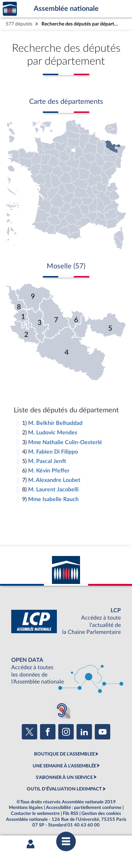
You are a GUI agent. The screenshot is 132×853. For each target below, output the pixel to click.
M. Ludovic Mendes (52, 432)
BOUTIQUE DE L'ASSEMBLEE (64, 754)
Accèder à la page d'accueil (10, 9)
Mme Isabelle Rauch (53, 499)
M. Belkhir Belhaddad (55, 423)
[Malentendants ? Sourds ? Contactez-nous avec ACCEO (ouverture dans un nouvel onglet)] (61, 710)
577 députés (19, 24)
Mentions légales (26, 807)
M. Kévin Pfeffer (49, 471)
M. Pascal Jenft (47, 461)
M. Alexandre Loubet (54, 480)
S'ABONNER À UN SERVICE (64, 777)
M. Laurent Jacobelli (53, 489)
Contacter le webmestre (35, 813)
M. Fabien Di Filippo (53, 452)
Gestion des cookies (101, 813)
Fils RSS (70, 813)
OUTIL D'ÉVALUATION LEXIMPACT (64, 789)
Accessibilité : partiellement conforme (83, 807)
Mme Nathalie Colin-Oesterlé (65, 442)
